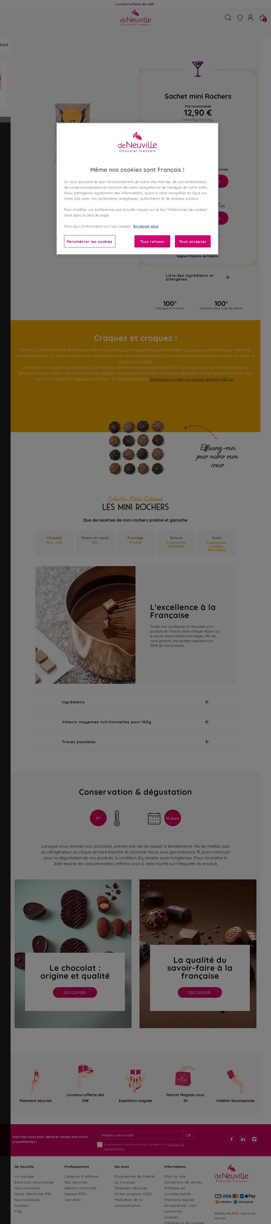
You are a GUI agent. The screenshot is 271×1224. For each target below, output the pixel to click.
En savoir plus (145, 226)
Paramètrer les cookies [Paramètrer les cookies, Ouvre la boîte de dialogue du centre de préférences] (89, 241)
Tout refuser (152, 241)
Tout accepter (192, 241)
